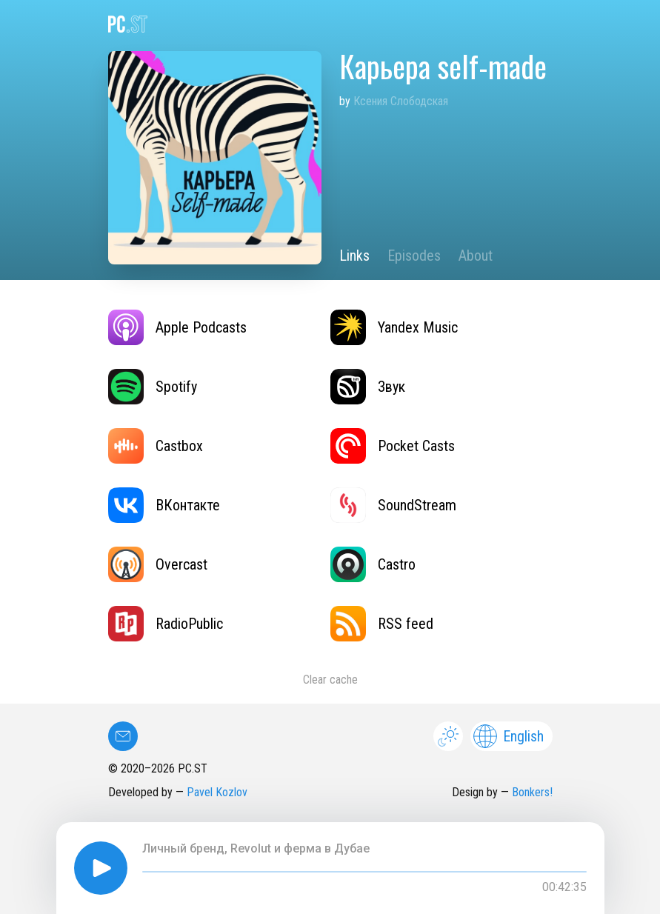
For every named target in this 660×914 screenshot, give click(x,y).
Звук (367, 386)
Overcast (157, 564)
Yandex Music (394, 327)
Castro (373, 564)
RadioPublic (165, 623)
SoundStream (393, 505)
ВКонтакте (164, 505)
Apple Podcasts (177, 327)
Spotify (152, 386)
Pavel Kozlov (217, 792)
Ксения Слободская (400, 101)
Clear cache (330, 680)
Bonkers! (532, 792)
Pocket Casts (392, 446)
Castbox (155, 446)
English (508, 736)
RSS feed (381, 623)
